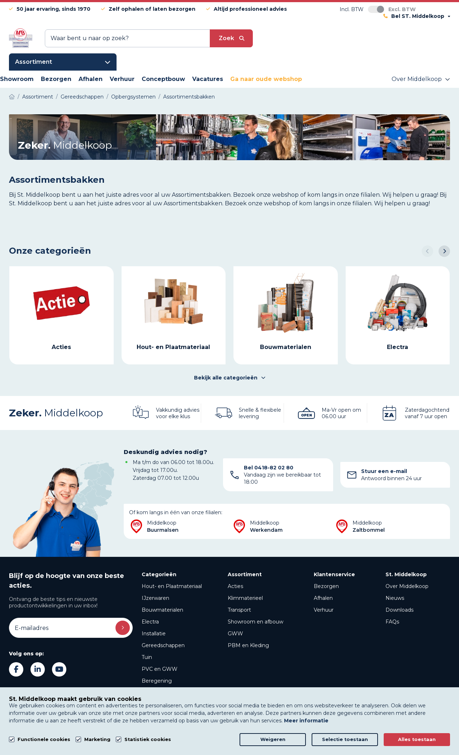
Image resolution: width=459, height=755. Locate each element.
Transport (239, 610)
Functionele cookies (44, 739)
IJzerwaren (155, 598)
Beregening (157, 681)
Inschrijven (122, 628)
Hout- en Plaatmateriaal (172, 586)
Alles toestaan (417, 739)
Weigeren (272, 739)
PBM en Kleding (248, 645)
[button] (427, 251)
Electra (150, 621)
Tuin (147, 657)
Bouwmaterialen (162, 610)
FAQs (392, 621)
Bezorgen (326, 586)
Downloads (399, 610)
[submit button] (231, 38)
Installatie (154, 633)
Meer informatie (306, 720)
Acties (235, 586)
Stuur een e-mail (384, 471)
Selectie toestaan (345, 739)
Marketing (97, 739)
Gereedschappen (163, 645)
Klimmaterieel (245, 598)
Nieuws (394, 598)
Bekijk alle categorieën (229, 377)
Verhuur (323, 610)
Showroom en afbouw (255, 621)
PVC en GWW (160, 669)
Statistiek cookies (147, 739)
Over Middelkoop (407, 586)
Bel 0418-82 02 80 (268, 467)
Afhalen (323, 598)
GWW (235, 633)
